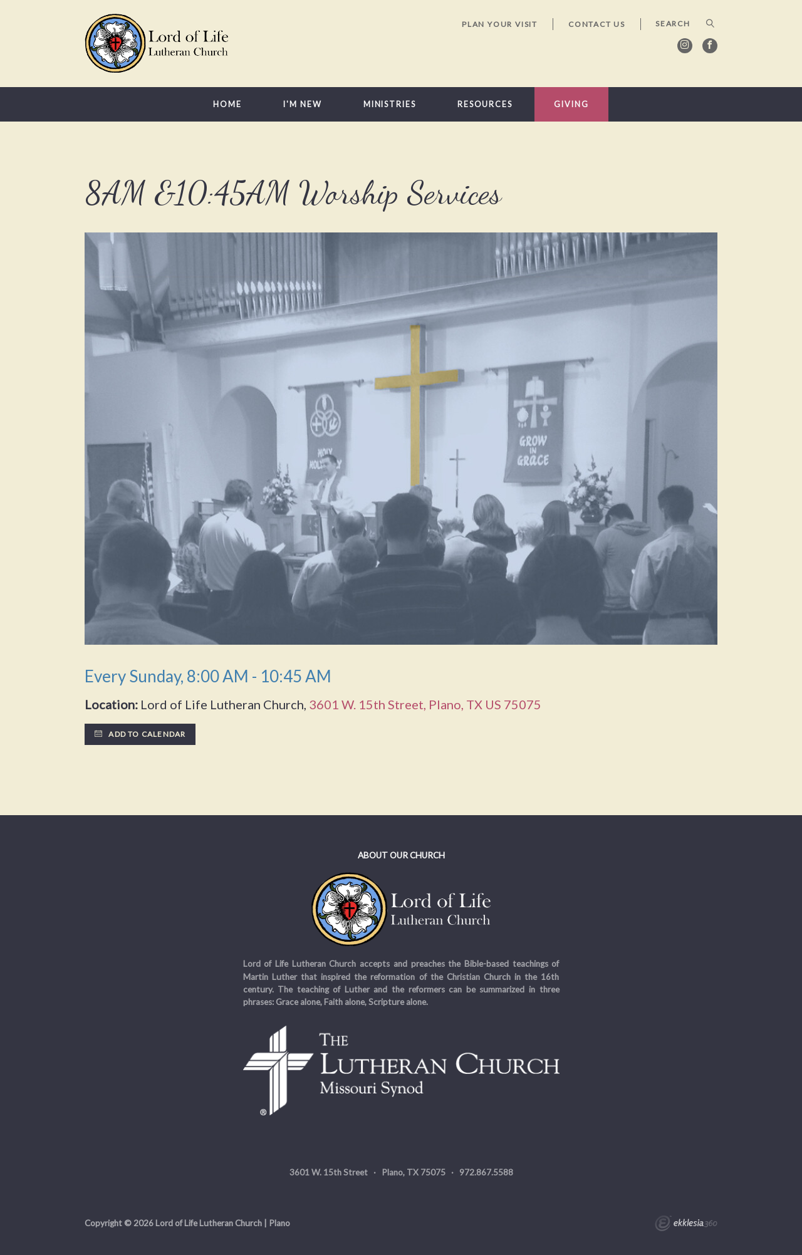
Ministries (389, 104)
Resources (485, 104)
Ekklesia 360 (686, 1225)
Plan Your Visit (500, 24)
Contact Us (596, 24)
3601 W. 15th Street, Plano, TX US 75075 (425, 704)
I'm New (302, 104)
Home (227, 104)
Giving (571, 104)
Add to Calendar (140, 734)
